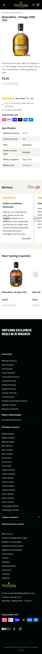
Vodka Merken (8, 477)
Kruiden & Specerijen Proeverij (14, 400)
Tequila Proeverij (9, 380)
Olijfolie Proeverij (9, 404)
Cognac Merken (8, 469)
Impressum (6, 570)
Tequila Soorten (8, 489)
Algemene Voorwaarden (12, 549)
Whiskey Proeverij (9, 360)
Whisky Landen (8, 441)
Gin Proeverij (7, 368)
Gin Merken (6, 457)
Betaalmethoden (9, 566)
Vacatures (6, 578)
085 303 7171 (15, 597)
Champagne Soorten (10, 510)
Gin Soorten (7, 461)
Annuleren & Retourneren (12, 545)
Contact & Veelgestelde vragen (14, 537)
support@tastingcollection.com (21, 593)
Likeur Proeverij (8, 372)
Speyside (26, 152)
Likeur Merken (8, 494)
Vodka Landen (8, 481)
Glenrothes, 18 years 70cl (14, 292)
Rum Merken (7, 445)
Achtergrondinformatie (11, 419)
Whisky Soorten (8, 437)
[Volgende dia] (35, 218)
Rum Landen (7, 453)
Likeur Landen (8, 502)
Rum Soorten (7, 449)
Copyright (6, 561)
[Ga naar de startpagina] (21, 5)
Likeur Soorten (8, 498)
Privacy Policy (7, 553)
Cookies (5, 557)
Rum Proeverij (8, 364)
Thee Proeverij (8, 396)
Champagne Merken (10, 506)
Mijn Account (7, 533)
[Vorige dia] (6, 218)
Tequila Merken (8, 485)
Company (6, 574)
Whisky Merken (8, 433)
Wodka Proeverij (8, 384)
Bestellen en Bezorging (11, 541)
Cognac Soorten (8, 473)
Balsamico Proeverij (10, 408)
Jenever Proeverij (9, 392)
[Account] (33, 4)
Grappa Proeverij (9, 388)
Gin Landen (6, 465)
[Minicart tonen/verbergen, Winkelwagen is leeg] (38, 5)
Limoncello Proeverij (10, 376)
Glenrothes (27, 144)
